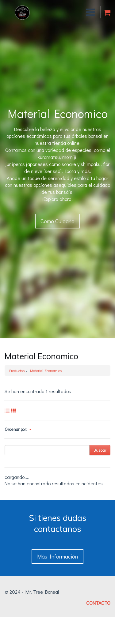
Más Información (57, 556)
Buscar (100, 450)
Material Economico (46, 370)
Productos (17, 370)
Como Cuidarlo (57, 221)
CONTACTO (98, 603)
